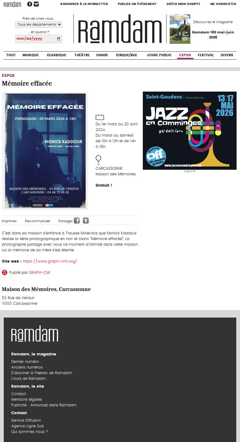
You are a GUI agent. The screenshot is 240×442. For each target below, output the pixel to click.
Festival (206, 55)
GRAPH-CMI (39, 272)
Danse (102, 55)
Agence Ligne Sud (27, 426)
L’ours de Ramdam (28, 378)
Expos (185, 55)
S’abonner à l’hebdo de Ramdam (41, 373)
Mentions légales (26, 399)
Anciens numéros (26, 367)
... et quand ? (38, 32)
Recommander (38, 221)
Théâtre (82, 55)
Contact (18, 394)
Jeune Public (159, 55)
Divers (227, 55)
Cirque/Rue (126, 55)
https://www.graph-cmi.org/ (50, 261)
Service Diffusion (26, 420)
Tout (11, 55)
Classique (56, 55)
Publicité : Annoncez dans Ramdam (44, 405)
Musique (30, 55)
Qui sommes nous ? (29, 432)
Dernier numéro (25, 362)
